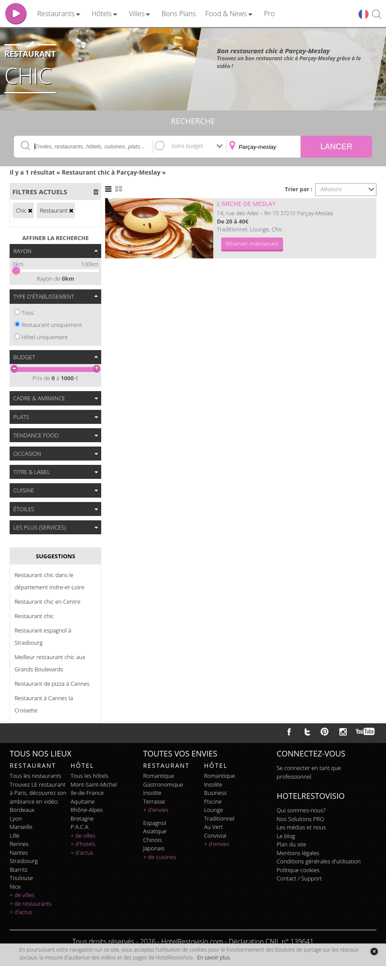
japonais (153, 848)
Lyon (16, 818)
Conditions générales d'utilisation (319, 861)
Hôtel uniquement (44, 337)
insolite (152, 793)
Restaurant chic (34, 616)
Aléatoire (331, 189)
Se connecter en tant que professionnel (309, 772)
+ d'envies (155, 810)
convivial (215, 835)
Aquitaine (83, 801)
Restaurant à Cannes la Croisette (43, 704)
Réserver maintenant (252, 244)
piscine (213, 801)
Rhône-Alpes (87, 810)
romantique (158, 776)
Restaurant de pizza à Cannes (51, 684)
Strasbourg (24, 861)
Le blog (286, 836)
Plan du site (291, 844)
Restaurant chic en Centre (47, 601)
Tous (27, 312)
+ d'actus (21, 912)
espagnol (154, 823)
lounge (213, 810)
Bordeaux (22, 810)
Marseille (21, 827)
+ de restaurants (30, 904)
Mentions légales (298, 853)
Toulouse (21, 878)
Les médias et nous (301, 827)
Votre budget (187, 146)
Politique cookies (298, 870)
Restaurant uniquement (51, 325)
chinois (152, 840)
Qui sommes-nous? (301, 810)
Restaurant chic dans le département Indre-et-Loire (49, 581)
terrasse (154, 801)
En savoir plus (213, 957)
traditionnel (219, 818)
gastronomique (163, 784)
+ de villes (22, 895)
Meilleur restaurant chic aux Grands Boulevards (49, 663)
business (215, 793)
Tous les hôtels (90, 776)
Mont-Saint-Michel (94, 784)
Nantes (18, 852)
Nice (15, 886)
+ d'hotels (83, 844)
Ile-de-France (87, 793)
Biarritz (18, 869)
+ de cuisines (159, 857)
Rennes (19, 844)
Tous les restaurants (35, 776)
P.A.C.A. (80, 827)
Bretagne (82, 818)
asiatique (155, 831)
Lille (15, 835)
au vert (213, 827)
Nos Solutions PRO (300, 819)
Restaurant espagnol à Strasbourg (42, 636)
